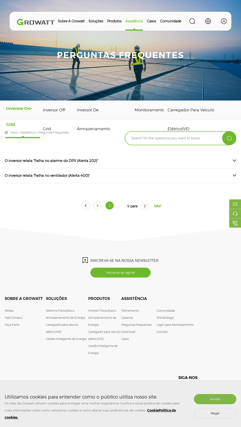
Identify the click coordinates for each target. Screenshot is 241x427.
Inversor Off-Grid (51, 119)
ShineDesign (165, 318)
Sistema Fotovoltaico (60, 311)
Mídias (9, 311)
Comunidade (170, 21)
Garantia (127, 318)
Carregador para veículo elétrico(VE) (188, 119)
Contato (162, 332)
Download (128, 332)
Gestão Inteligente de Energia (66, 340)
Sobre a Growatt (71, 21)
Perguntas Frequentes (136, 325)
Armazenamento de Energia (65, 318)
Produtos (114, 21)
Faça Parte (12, 325)
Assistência (134, 21)
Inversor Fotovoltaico (102, 311)
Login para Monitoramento (175, 325)
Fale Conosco (14, 318)
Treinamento (130, 311)
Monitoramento (147, 110)
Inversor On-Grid (18, 119)
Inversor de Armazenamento (90, 119)
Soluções (95, 21)
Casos (151, 21)
